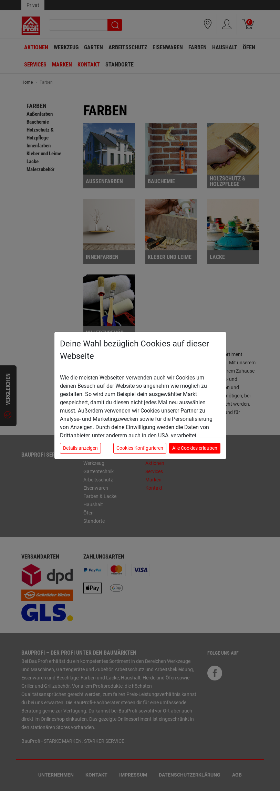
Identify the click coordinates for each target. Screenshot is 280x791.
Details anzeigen (80, 448)
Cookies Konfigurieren (139, 448)
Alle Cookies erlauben (194, 448)
